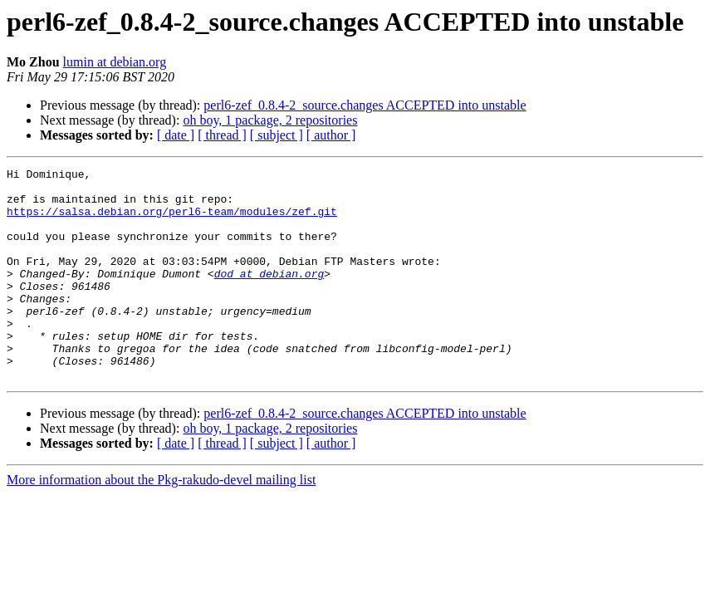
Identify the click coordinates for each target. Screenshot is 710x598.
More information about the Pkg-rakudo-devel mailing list (161, 522)
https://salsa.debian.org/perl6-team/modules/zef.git (172, 220)
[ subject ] (276, 135)
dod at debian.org (269, 295)
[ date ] (175, 135)
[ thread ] (222, 135)
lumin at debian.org (115, 62)
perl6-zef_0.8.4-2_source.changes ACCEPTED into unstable (364, 105)
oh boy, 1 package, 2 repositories (270, 120)
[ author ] (331, 135)
